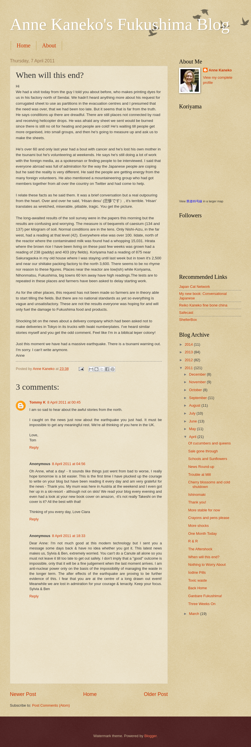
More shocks (198, 525)
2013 (189, 352)
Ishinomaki (197, 494)
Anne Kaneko (220, 70)
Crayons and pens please (208, 518)
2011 (189, 368)
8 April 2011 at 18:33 (68, 536)
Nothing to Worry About (207, 564)
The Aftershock (200, 549)
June (193, 421)
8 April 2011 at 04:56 (68, 464)
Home (23, 45)
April (193, 437)
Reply (34, 447)
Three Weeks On (201, 604)
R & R (193, 541)
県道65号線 (194, 201)
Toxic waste (197, 580)
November (198, 382)
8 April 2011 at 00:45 (64, 402)
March (194, 614)
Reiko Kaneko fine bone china (203, 305)
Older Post (156, 694)
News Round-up (201, 467)
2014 (189, 344)
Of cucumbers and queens (209, 443)
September (198, 398)
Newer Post (23, 694)
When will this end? (203, 557)
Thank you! (197, 502)
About (49, 45)
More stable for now (204, 510)
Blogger (150, 736)
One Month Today (202, 533)
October (196, 390)
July (192, 413)
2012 (189, 360)
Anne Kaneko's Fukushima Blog (120, 24)
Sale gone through (203, 451)
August (195, 405)
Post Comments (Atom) (51, 705)
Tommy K (37, 402)
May (193, 429)
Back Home (197, 588)
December (198, 374)
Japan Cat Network (194, 286)
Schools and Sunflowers (207, 459)
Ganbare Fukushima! (205, 596)
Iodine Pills (197, 572)
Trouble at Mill (199, 474)
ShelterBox (188, 319)
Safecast (186, 312)
